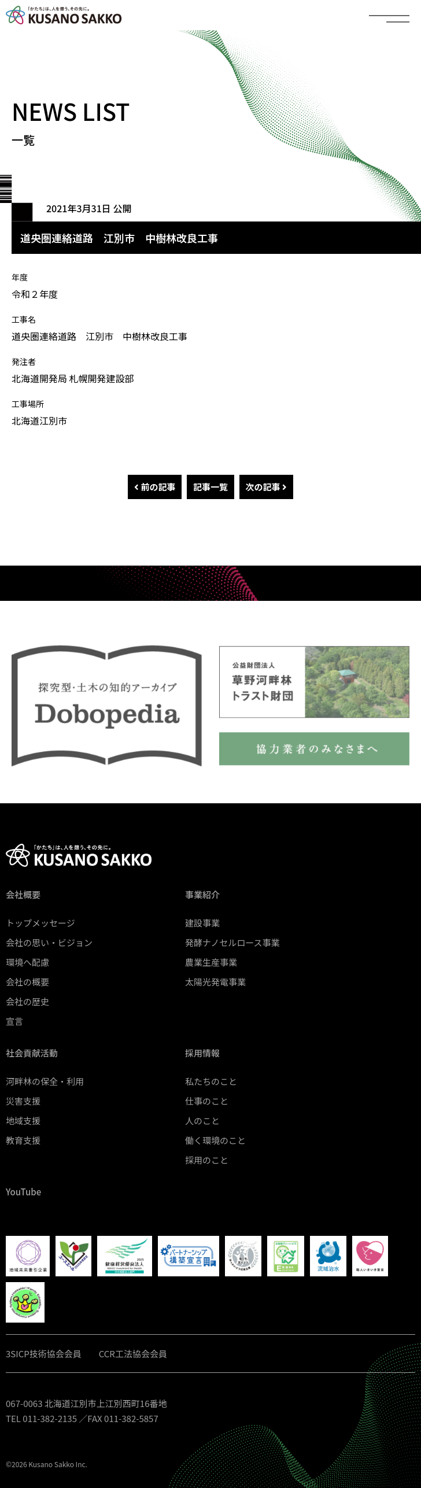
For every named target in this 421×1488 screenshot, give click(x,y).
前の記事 (154, 487)
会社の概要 (27, 981)
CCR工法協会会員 (133, 1353)
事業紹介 (202, 894)
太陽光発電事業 (215, 981)
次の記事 (266, 487)
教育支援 (23, 1140)
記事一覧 (210, 487)
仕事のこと (206, 1100)
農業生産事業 (211, 962)
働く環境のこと (215, 1140)
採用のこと (206, 1159)
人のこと (202, 1120)
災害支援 (23, 1100)
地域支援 (23, 1120)
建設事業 (202, 922)
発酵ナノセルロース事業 (232, 942)
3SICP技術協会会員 (44, 1353)
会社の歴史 (27, 1001)
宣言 (14, 1021)
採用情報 (202, 1052)
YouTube (23, 1191)
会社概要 (23, 894)
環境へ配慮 (27, 962)
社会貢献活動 (32, 1052)
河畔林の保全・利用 (45, 1081)
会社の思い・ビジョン (49, 942)
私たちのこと (211, 1081)
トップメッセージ (40, 922)
